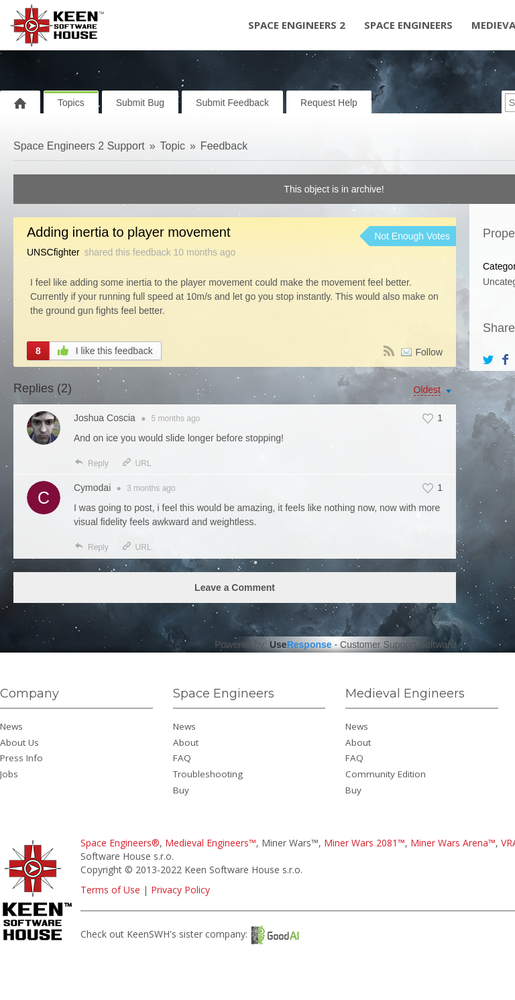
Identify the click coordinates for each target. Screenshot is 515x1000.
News (11, 726)
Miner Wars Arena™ (453, 842)
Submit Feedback (232, 102)
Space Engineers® (120, 842)
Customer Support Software (398, 644)
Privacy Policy (180, 889)
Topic (172, 146)
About (185, 742)
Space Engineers (408, 25)
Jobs (9, 774)
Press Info (21, 758)
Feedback (224, 146)
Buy (181, 790)
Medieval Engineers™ (210, 842)
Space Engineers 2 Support (79, 146)
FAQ (182, 758)
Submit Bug (140, 102)
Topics (71, 102)
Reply (91, 463)
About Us (19, 742)
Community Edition (385, 774)
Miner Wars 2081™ (364, 842)
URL (136, 463)
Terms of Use (110, 889)
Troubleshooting (208, 774)
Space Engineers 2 (296, 25)
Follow (429, 352)
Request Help (328, 102)
